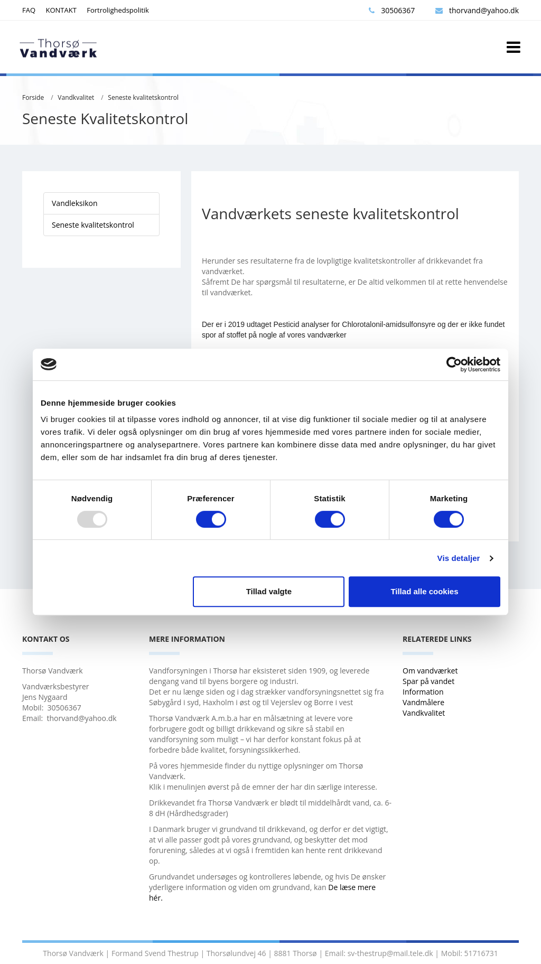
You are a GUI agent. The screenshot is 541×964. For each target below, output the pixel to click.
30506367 (392, 10)
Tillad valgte (269, 591)
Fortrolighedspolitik (118, 10)
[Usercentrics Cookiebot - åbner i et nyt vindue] (454, 364)
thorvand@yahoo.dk (477, 10)
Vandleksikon (75, 203)
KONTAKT (60, 10)
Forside (33, 97)
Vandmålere (424, 702)
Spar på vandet (428, 681)
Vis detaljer (458, 558)
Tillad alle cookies (424, 591)
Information (424, 692)
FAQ (28, 10)
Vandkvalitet (76, 97)
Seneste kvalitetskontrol (143, 97)
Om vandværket (431, 671)
